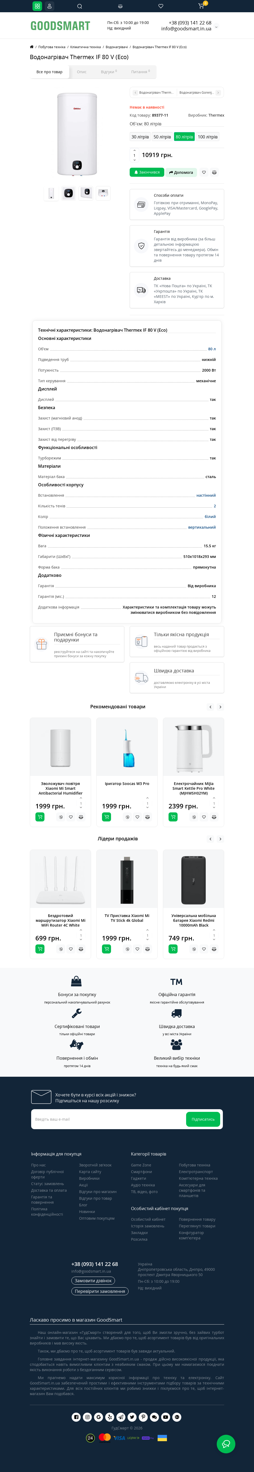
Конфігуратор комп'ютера (191, 1235)
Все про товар (49, 71)
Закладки (139, 1232)
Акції (83, 1184)
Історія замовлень (147, 1225)
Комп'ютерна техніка (198, 1178)
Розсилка (139, 1239)
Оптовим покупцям (96, 1218)
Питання (140, 71)
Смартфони (141, 1171)
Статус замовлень (47, 1183)
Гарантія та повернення (42, 1199)
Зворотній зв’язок (95, 1164)
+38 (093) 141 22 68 (190, 22)
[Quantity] (134, 155)
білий (210, 516)
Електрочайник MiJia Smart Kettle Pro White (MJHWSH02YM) (194, 788)
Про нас (38, 1164)
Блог (83, 1204)
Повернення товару (197, 1219)
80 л (212, 348)
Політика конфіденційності (47, 1211)
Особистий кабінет (148, 1219)
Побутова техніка (194, 1164)
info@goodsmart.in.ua (186, 28)
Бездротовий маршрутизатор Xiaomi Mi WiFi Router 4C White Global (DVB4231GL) (60, 922)
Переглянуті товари (197, 1225)
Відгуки (109, 71)
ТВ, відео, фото (144, 1191)
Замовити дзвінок (93, 1281)
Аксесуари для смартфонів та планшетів (192, 1190)
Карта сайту (90, 1171)
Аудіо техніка (143, 1184)
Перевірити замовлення (100, 1291)
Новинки (87, 1211)
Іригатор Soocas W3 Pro (127, 783)
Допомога (181, 172)
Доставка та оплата (49, 1190)
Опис (82, 71)
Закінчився (147, 172)
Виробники (89, 1178)
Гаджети (138, 1178)
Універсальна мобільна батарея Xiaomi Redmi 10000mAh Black (193, 920)
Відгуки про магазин (98, 1191)
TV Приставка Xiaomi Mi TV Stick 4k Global (127, 918)
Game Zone (141, 1164)
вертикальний (202, 527)
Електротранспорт (196, 1171)
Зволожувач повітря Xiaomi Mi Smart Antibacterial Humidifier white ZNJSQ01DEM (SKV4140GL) (61, 793)
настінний (206, 495)
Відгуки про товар (95, 1198)
